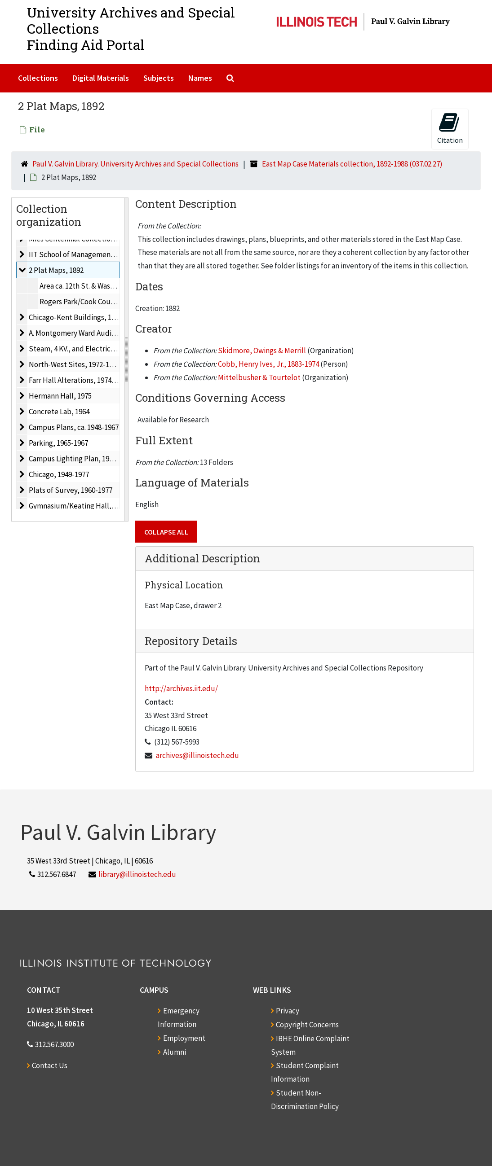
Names (200, 78)
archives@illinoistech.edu (197, 755)
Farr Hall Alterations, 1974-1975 (79, 380)
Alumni (174, 1052)
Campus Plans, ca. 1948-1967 (74, 427)
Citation (450, 128)
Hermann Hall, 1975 (60, 396)
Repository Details (191, 641)
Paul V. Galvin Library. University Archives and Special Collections (135, 164)
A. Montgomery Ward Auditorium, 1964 (90, 333)
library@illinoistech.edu (137, 874)
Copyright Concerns (307, 1025)
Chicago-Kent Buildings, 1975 (75, 317)
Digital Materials (100, 78)
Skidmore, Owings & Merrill (262, 350)
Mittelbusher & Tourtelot (259, 377)
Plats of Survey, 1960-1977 (70, 490)
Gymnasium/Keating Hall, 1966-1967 (86, 506)
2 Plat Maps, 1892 (56, 270)
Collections (38, 78)
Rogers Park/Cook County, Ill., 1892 (95, 302)
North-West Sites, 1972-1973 (74, 364)
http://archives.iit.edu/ (181, 688)
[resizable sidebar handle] (126, 359)
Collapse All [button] (166, 531)
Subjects (158, 78)
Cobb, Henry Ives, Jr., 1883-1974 (268, 364)
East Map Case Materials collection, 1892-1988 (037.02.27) (352, 164)
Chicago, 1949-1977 (59, 474)
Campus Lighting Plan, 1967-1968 (81, 459)
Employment (184, 1038)
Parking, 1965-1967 (58, 443)
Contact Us (49, 1065)
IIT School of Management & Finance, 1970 (96, 254)
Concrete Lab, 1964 (59, 411)
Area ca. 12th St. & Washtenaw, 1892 (96, 286)
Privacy (287, 1011)
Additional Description (202, 558)
